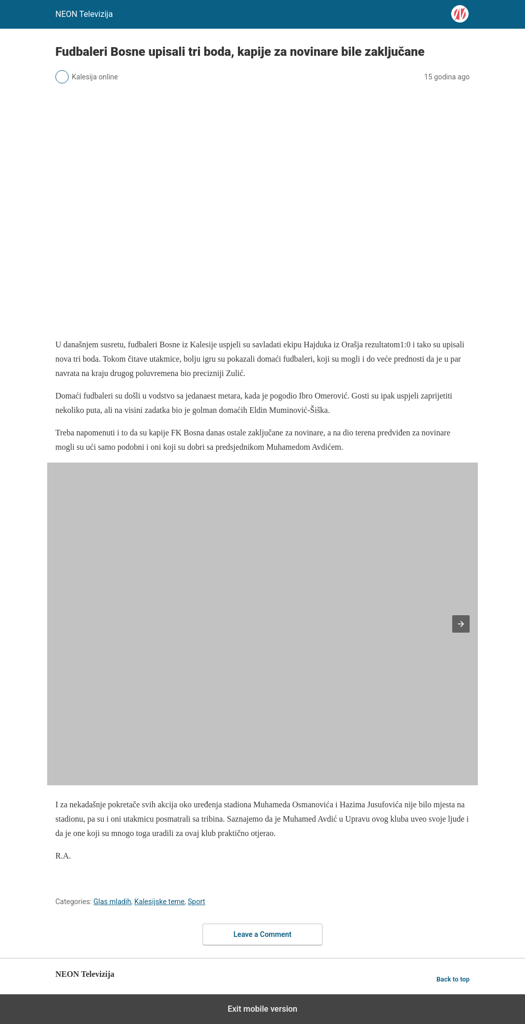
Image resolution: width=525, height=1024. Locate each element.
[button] (461, 624)
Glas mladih (112, 901)
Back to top (453, 979)
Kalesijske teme (159, 901)
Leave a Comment (263, 934)
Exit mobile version (262, 1009)
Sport (196, 901)
